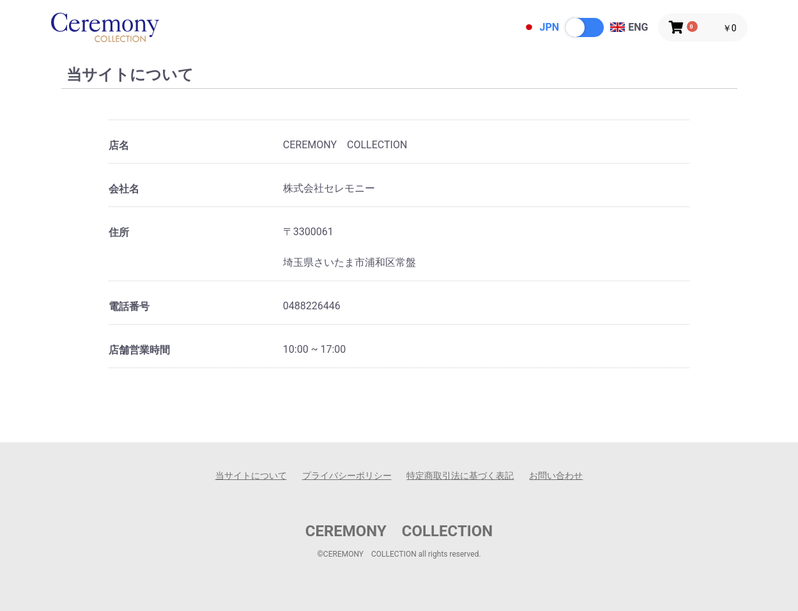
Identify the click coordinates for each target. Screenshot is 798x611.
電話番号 (129, 306)
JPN (540, 27)
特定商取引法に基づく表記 (460, 475)
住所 (119, 232)
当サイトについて (251, 475)
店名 (119, 145)
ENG (629, 27)
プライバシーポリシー (347, 475)
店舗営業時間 (139, 350)
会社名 (124, 189)
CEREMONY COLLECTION (399, 531)
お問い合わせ (556, 475)
